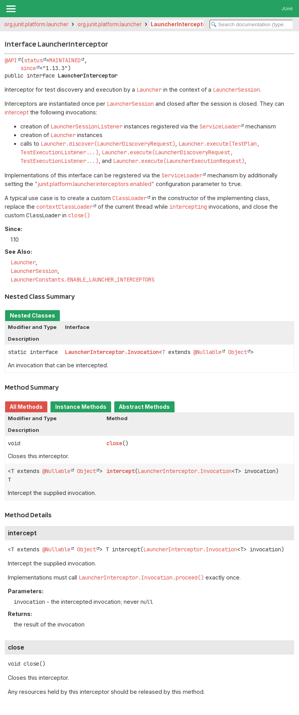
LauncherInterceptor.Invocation (112, 352)
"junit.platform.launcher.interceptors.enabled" (94, 184)
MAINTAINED (65, 60)
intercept (17, 112)
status (33, 60)
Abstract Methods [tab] (144, 407)
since (28, 68)
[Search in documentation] (251, 24)
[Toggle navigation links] (10, 8)
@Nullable (207, 352)
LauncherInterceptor (180, 24)
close (114, 443)
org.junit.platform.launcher (36, 24)
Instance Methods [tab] (80, 407)
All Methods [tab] (26, 407)
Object (237, 352)
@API (11, 60)
